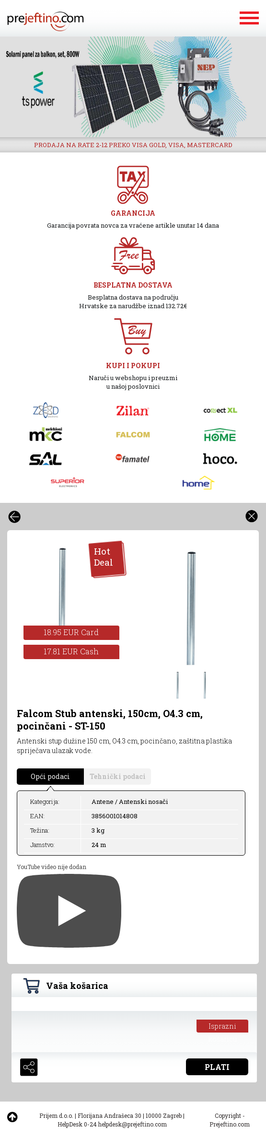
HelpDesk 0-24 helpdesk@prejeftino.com (112, 1124)
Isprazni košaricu (222, 1027)
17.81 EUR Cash (71, 651)
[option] (133, 86)
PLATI (217, 1067)
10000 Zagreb (164, 1115)
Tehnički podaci (118, 776)
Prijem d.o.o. (56, 1115)
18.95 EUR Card (71, 632)
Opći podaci (50, 776)
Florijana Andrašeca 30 (109, 1115)
